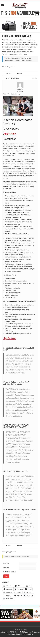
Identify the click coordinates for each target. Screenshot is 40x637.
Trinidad (18, 51)
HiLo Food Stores (13, 44)
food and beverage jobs (29, 42)
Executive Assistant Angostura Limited (19, 509)
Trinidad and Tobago (27, 51)
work (15, 54)
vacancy (11, 54)
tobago (14, 51)
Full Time (5, 44)
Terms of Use (28, 634)
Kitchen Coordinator (8, 47)
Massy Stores (23, 49)
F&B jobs (19, 42)
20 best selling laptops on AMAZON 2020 (18, 349)
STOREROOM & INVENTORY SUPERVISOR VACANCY (16, 426)
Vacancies (5, 54)
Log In (6, 576)
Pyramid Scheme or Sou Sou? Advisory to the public (16, 383)
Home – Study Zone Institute (15, 471)
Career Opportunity (12, 40)
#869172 (34, 78)
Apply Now (9, 133)
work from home (22, 54)
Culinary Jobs (23, 40)
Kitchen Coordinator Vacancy (22, 47)
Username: (6, 563)
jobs (20, 44)
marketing (16, 49)
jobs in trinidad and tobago (29, 44)
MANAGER (9, 49)
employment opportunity (9, 42)
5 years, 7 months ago (16, 60)
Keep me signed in (10, 571)
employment (30, 40)
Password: (6, 567)
